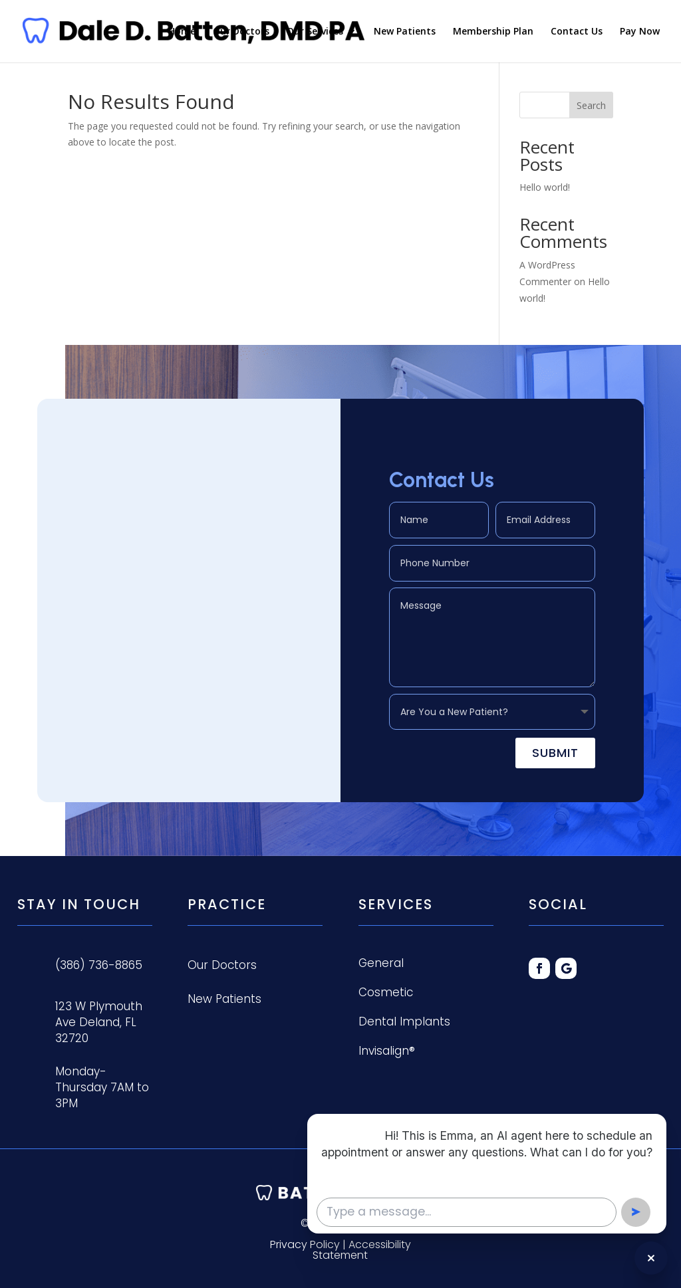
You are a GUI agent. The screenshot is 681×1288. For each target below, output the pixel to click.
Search (591, 105)
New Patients (405, 32)
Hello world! (544, 187)
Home (182, 32)
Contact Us (577, 32)
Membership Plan (493, 32)
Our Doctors (241, 32)
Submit (555, 750)
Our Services (315, 32)
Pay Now (640, 32)
